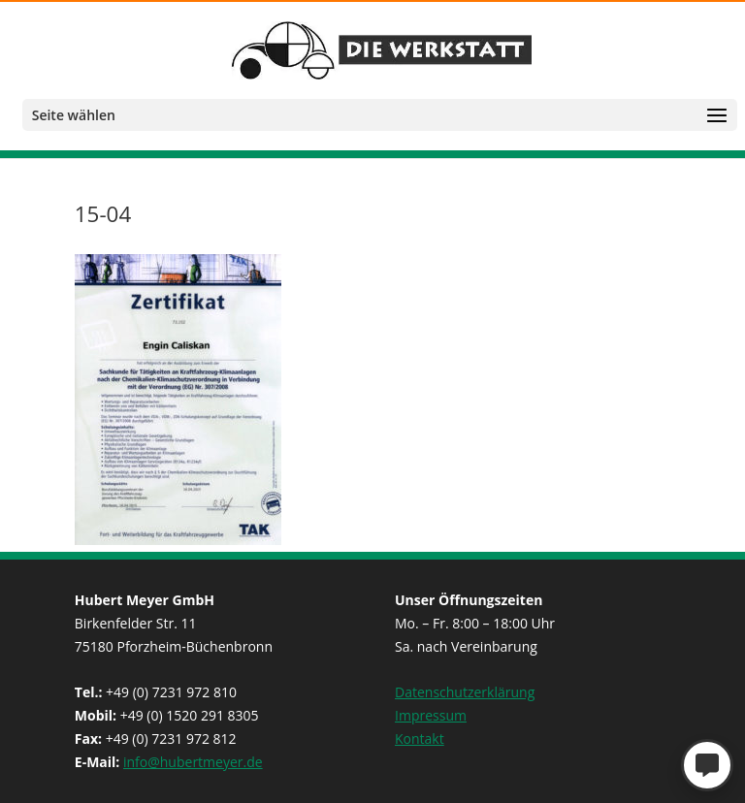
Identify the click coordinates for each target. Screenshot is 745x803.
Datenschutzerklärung (464, 692)
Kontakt (419, 738)
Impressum (431, 715)
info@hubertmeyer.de (193, 762)
